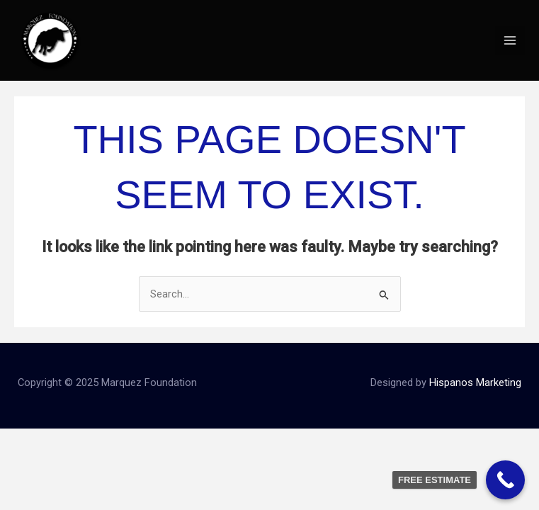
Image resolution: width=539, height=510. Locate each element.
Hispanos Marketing (475, 382)
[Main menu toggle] (510, 40)
